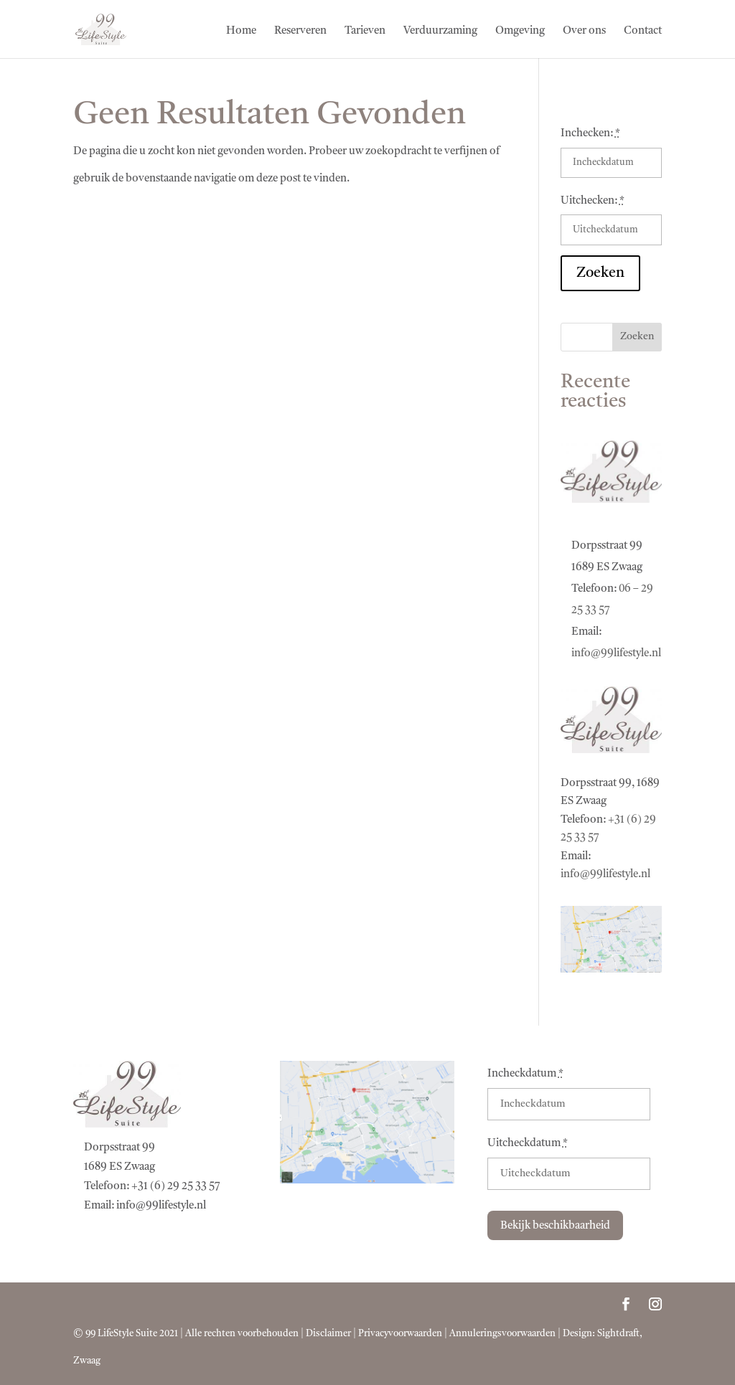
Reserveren (300, 32)
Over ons (584, 32)
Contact (643, 32)
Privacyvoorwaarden (400, 1333)
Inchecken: (590, 133)
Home (241, 32)
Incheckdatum (525, 1074)
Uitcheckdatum (527, 1143)
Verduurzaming (440, 32)
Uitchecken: (592, 201)
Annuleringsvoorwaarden (502, 1333)
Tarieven (365, 32)
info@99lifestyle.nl (616, 653)
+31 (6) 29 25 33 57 (175, 1186)
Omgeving (520, 32)
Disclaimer (328, 1333)
